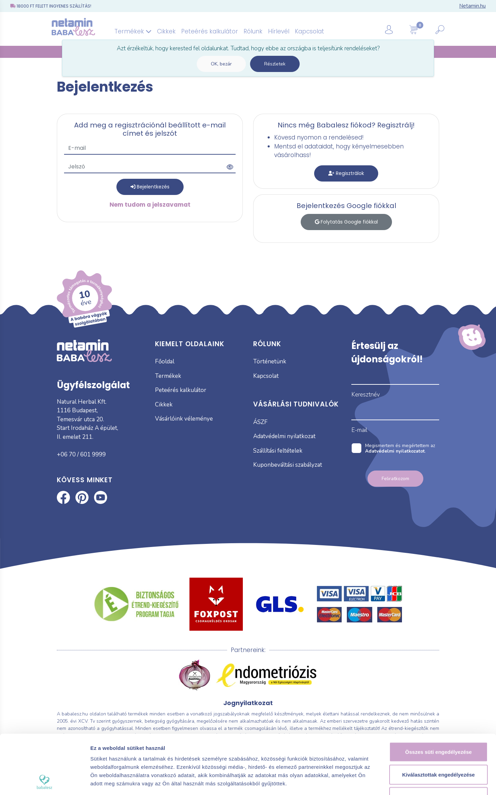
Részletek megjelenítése (391, 781)
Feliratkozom (395, 478)
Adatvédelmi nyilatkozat (284, 436)
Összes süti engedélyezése (438, 696)
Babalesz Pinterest (82, 497)
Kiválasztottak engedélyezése (438, 719)
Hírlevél (278, 31)
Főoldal (164, 361)
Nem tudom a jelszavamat (150, 204)
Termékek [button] (133, 31)
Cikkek (166, 31)
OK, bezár (221, 64)
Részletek (275, 64)
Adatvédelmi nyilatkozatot (395, 451)
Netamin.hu (472, 5)
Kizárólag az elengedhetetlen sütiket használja (438, 746)
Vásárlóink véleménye (184, 419)
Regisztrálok (346, 173)
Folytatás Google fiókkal (346, 221)
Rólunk (253, 31)
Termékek (168, 376)
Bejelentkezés (150, 186)
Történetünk (269, 361)
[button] (397, 29)
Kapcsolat (309, 31)
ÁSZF (260, 422)
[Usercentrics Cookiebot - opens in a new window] (44, 781)
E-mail (359, 430)
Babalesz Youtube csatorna (100, 497)
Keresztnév (365, 395)
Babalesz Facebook (63, 497)
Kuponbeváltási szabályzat (287, 465)
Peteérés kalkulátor (209, 31)
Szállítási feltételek (277, 451)
